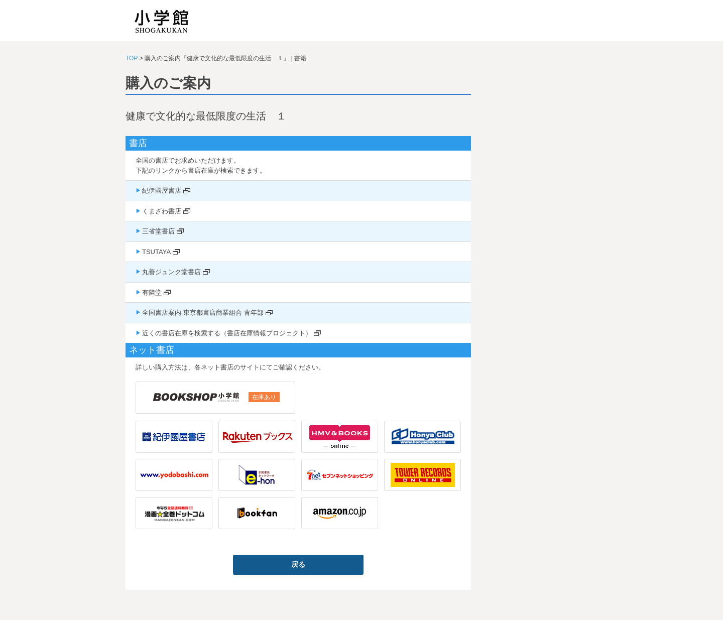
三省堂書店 (158, 231)
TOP (132, 58)
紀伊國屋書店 (161, 190)
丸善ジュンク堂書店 (171, 272)
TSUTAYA (156, 252)
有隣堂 (152, 292)
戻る (298, 564)
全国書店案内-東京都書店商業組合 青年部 (203, 312)
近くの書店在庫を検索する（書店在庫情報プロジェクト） (227, 333)
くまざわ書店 (161, 211)
